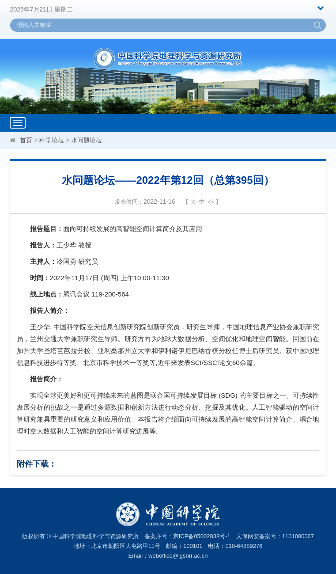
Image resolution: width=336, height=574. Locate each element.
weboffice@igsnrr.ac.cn (178, 555)
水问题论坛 (86, 140)
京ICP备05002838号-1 (201, 536)
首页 (26, 140)
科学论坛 (51, 140)
